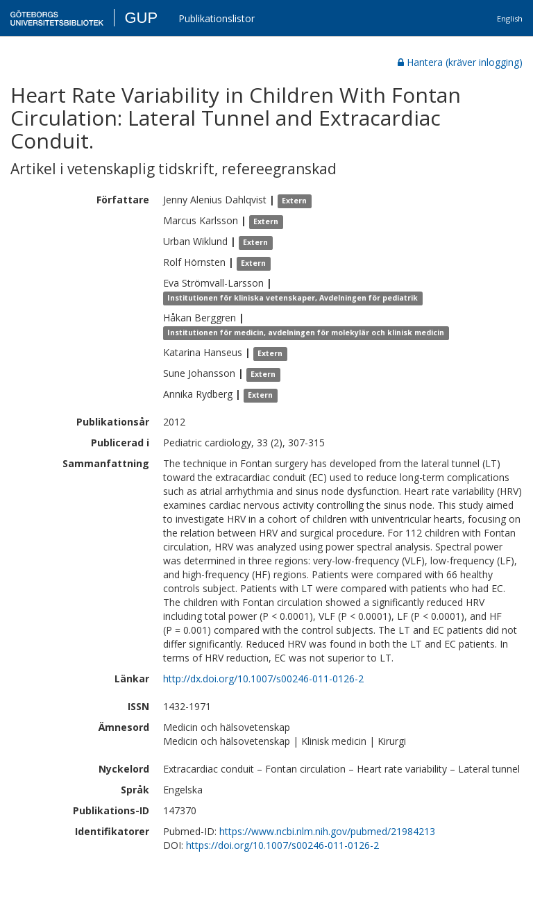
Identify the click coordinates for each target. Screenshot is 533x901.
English (510, 18)
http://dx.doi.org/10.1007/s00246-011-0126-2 (263, 678)
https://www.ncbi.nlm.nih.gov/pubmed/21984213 (327, 831)
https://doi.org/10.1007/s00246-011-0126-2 (282, 845)
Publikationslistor (216, 18)
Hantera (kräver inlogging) (460, 62)
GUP (141, 17)
